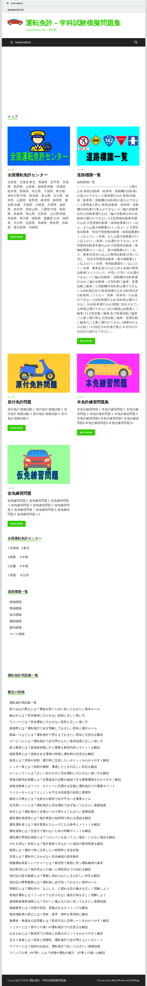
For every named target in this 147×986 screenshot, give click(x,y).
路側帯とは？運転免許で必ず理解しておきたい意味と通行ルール (53, 728)
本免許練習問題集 (93, 401)
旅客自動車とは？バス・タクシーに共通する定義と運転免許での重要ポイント (62, 786)
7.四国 (12, 575)
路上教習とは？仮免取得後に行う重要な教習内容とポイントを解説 (54, 747)
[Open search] (136, 42)
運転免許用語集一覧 (23, 702)
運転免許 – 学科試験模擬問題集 (73, 22)
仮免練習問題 (19, 493)
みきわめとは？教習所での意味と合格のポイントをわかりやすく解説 (56, 933)
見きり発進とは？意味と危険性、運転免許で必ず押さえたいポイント (56, 939)
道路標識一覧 (89, 174)
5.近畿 (12, 566)
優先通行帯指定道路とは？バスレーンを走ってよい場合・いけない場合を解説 (62, 837)
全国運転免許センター (28, 174)
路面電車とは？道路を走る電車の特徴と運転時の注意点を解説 (51, 754)
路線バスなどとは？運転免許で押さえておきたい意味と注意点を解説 (56, 734)
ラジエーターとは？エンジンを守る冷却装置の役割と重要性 (50, 792)
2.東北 (25, 548)
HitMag (134, 980)
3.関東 (12, 557)
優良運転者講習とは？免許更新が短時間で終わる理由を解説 (50, 818)
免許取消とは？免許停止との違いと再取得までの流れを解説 (50, 869)
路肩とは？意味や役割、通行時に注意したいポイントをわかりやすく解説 (59, 760)
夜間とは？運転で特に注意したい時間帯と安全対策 (44, 850)
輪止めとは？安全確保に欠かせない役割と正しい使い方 (47, 715)
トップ (11, 170)
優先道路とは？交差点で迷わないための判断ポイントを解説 (50, 830)
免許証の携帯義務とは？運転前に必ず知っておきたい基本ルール (53, 882)
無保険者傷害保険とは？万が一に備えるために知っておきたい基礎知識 (57, 901)
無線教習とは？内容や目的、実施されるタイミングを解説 (48, 907)
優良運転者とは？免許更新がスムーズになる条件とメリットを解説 (54, 824)
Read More (15, 236)
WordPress (118, 980)
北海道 (14, 548)
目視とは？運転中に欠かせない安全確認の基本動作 (44, 856)
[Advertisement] (73, 80)
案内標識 (15, 627)
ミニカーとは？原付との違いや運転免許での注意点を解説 (48, 927)
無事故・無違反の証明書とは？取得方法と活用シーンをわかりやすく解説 (59, 920)
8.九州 (24, 575)
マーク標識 (17, 634)
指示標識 (15, 614)
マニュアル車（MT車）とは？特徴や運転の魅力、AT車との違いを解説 (57, 952)
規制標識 (15, 602)
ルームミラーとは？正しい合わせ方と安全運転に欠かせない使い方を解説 (59, 773)
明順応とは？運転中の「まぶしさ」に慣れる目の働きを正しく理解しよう (59, 888)
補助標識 (15, 621)
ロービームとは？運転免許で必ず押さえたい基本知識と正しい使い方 (56, 741)
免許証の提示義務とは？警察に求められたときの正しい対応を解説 (54, 875)
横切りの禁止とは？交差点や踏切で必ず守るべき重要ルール (50, 798)
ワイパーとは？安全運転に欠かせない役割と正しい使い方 (48, 721)
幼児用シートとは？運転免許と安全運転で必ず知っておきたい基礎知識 (57, 805)
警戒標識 (15, 608)
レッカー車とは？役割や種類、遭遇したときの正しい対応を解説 (53, 766)
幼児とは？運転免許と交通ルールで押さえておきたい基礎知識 (51, 811)
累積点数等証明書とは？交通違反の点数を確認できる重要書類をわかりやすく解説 (65, 779)
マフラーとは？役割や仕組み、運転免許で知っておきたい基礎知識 (54, 946)
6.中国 (24, 566)
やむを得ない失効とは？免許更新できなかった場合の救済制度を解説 (56, 843)
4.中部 (24, 557)
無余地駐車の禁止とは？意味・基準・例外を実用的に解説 (48, 914)
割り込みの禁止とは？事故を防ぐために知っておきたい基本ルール (54, 709)
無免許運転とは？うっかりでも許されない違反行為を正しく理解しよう (57, 895)
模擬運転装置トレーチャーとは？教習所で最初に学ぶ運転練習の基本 (56, 863)
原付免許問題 (19, 401)
